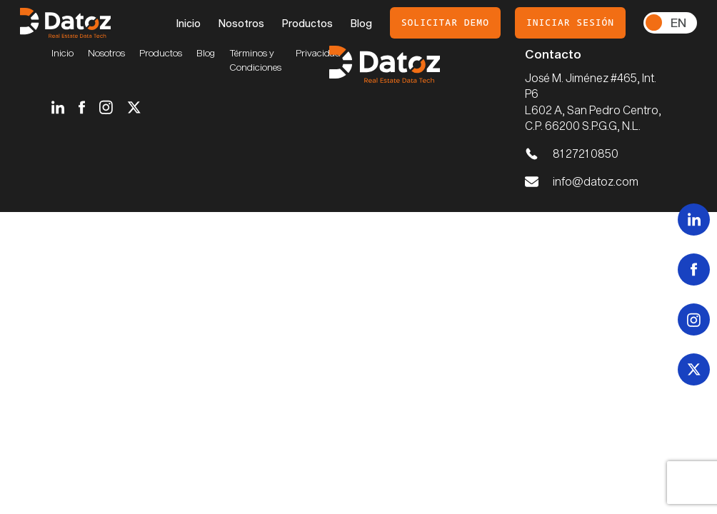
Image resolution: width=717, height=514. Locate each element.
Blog (361, 23)
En (678, 22)
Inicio (188, 23)
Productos (307, 23)
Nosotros (241, 23)
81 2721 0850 (585, 153)
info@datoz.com (595, 181)
